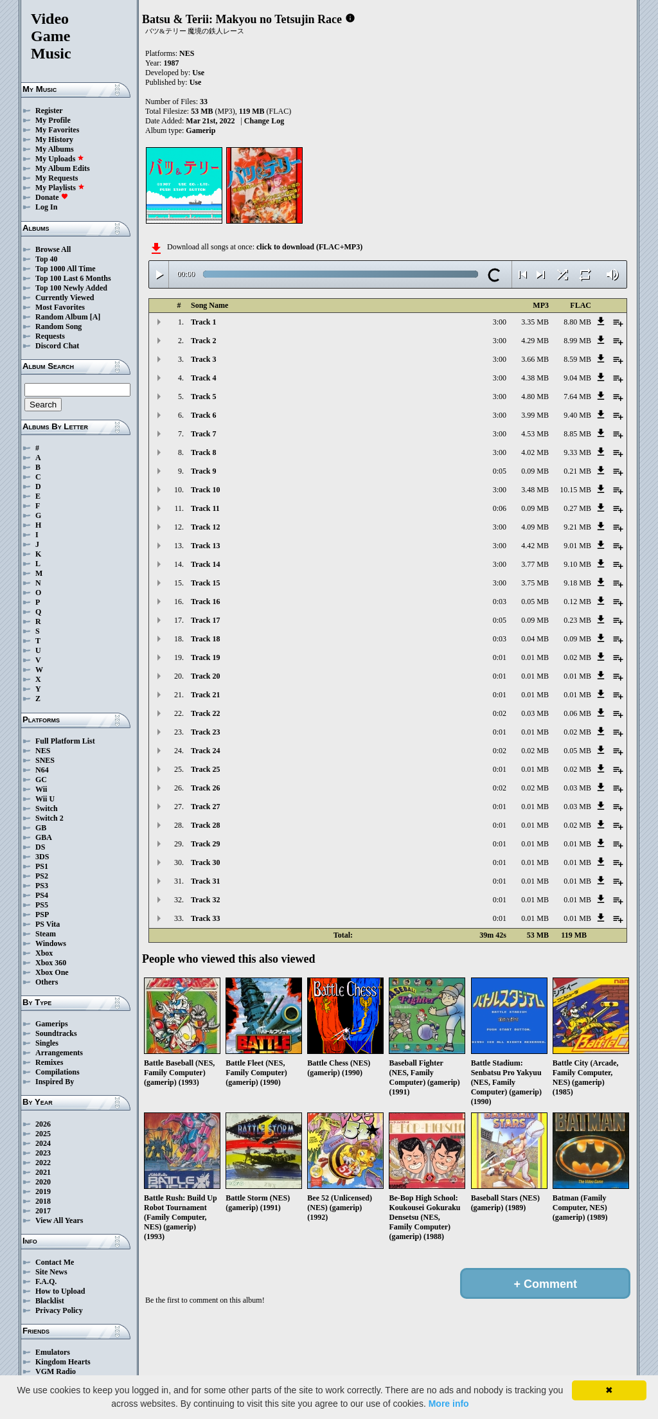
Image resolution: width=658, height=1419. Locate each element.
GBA (43, 837)
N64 (42, 769)
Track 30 (205, 862)
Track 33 (205, 918)
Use (198, 72)
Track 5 (203, 396)
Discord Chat (57, 345)
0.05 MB (535, 601)
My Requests (56, 178)
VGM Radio (55, 1371)
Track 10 (205, 489)
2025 (43, 1133)
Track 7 (203, 433)
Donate (51, 197)
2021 (43, 1172)
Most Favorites (60, 307)
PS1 (41, 866)
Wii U (45, 798)
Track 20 (205, 676)
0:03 (499, 601)
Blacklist (49, 1300)
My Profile (53, 120)
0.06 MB (577, 713)
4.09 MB (535, 526)
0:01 (499, 657)
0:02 (499, 713)
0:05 (499, 471)
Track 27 (205, 806)
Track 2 (203, 340)
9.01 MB (577, 545)
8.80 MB (577, 321)
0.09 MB (535, 471)
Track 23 (205, 731)
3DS (42, 856)
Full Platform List (65, 740)
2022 (43, 1162)
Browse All (53, 249)
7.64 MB (577, 396)
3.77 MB (535, 564)
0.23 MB (577, 620)
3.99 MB (535, 415)
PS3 (41, 885)
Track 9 (203, 471)
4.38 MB (535, 377)
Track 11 (205, 508)
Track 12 (205, 526)
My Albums (54, 149)
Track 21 (205, 694)
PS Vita (47, 924)
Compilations (57, 1071)
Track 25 (205, 769)
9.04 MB (577, 377)
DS (40, 847)
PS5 (41, 904)
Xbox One (52, 972)
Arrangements (59, 1052)
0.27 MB (577, 508)
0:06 (499, 508)
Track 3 (203, 359)
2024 (43, 1143)
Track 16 (205, 601)
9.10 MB (577, 564)
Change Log (264, 120)
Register (49, 110)
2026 (43, 1124)
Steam (45, 933)
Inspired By (54, 1081)
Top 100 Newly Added (71, 287)
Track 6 (203, 415)
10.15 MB (575, 489)
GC (41, 779)
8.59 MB (577, 359)
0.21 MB (577, 471)
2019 (43, 1191)
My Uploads (59, 158)
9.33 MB (577, 452)
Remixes (49, 1062)
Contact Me (54, 1262)
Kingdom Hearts (63, 1361)
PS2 (41, 875)
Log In (46, 206)
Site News (51, 1271)
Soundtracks (56, 1033)
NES (42, 750)
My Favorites (57, 129)
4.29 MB (535, 340)
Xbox (44, 953)
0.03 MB (535, 713)
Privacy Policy (59, 1310)
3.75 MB (535, 582)
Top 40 (46, 258)
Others (46, 981)
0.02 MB (577, 657)
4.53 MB (535, 433)
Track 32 (205, 899)
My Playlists (60, 187)
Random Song (58, 326)
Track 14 (205, 564)
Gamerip (200, 130)
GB (40, 827)
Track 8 (203, 452)
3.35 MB (535, 321)
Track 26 (205, 787)
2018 (43, 1201)
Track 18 (205, 638)
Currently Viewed (64, 297)
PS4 (41, 895)
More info (449, 1403)
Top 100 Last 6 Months (73, 278)
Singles (46, 1043)
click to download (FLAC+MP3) (309, 246)
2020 (43, 1181)
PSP (42, 914)
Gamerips (51, 1023)
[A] (95, 316)
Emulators (52, 1352)
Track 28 (205, 825)
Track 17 (205, 620)
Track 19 (205, 657)
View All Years (59, 1220)
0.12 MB (577, 601)
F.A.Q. (46, 1281)
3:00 (499, 321)
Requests (50, 336)
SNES (45, 760)
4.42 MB (535, 545)
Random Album (61, 316)
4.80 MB (535, 396)
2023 (43, 1152)
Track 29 (205, 843)
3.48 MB (535, 489)
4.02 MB (535, 452)
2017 (43, 1210)
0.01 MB (535, 657)
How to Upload (60, 1291)
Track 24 (205, 750)
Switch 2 (49, 818)
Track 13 (205, 545)
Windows (50, 943)
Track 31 (205, 881)
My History (54, 139)
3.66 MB (535, 359)
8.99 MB (577, 340)
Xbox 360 (50, 962)
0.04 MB (535, 638)
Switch (46, 808)
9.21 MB (577, 526)
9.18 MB (577, 582)
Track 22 (205, 713)
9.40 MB (577, 415)
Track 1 (203, 321)
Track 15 (205, 582)
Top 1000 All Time (65, 268)
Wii (41, 789)
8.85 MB (577, 433)
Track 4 (203, 377)
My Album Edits (62, 168)
